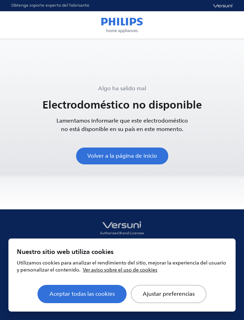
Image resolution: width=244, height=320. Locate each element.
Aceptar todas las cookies (82, 294)
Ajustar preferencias (169, 294)
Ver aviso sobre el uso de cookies (120, 270)
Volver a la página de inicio (122, 156)
